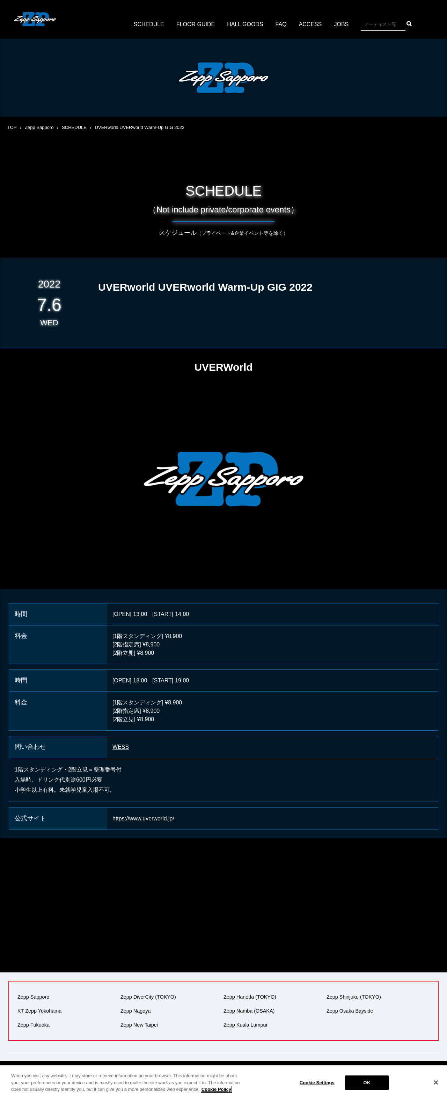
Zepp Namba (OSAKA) (249, 1011)
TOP (12, 127)
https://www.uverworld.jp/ (143, 818)
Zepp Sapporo (39, 127)
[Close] (436, 1082)
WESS (120, 747)
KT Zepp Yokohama (39, 1011)
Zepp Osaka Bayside (350, 1011)
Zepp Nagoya (135, 1011)
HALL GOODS (245, 24)
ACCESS (310, 24)
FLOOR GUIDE (195, 24)
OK (366, 1082)
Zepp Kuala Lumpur (246, 1025)
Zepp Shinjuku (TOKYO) (354, 997)
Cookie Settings (317, 1082)
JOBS (341, 24)
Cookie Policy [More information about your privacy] (216, 1089)
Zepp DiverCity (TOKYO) (148, 997)
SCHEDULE (149, 24)
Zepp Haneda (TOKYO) (250, 997)
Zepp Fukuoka (33, 1025)
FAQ (281, 24)
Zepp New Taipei (139, 1025)
